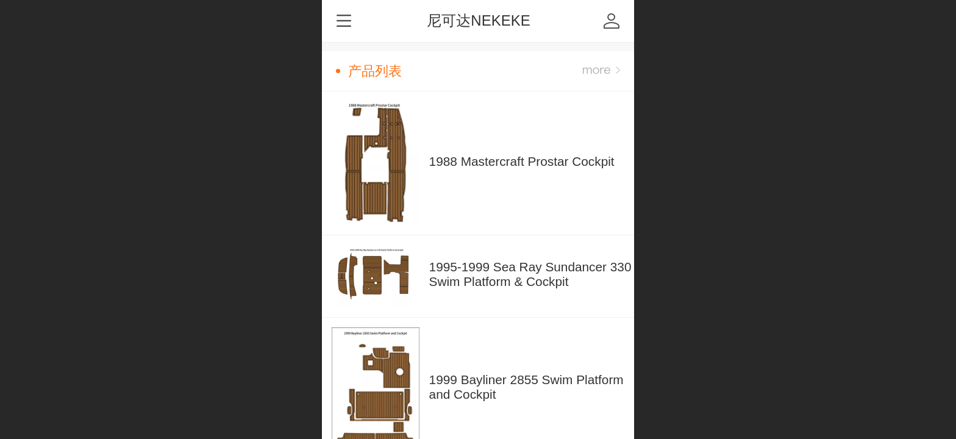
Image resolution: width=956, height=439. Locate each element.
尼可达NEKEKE (478, 20)
